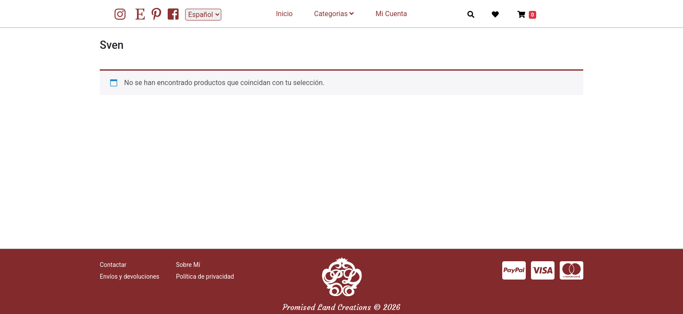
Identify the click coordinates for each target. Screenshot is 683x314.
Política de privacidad (205, 276)
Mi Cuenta (391, 14)
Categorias (334, 14)
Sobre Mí (188, 264)
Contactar (113, 264)
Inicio (284, 14)
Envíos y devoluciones (129, 276)
